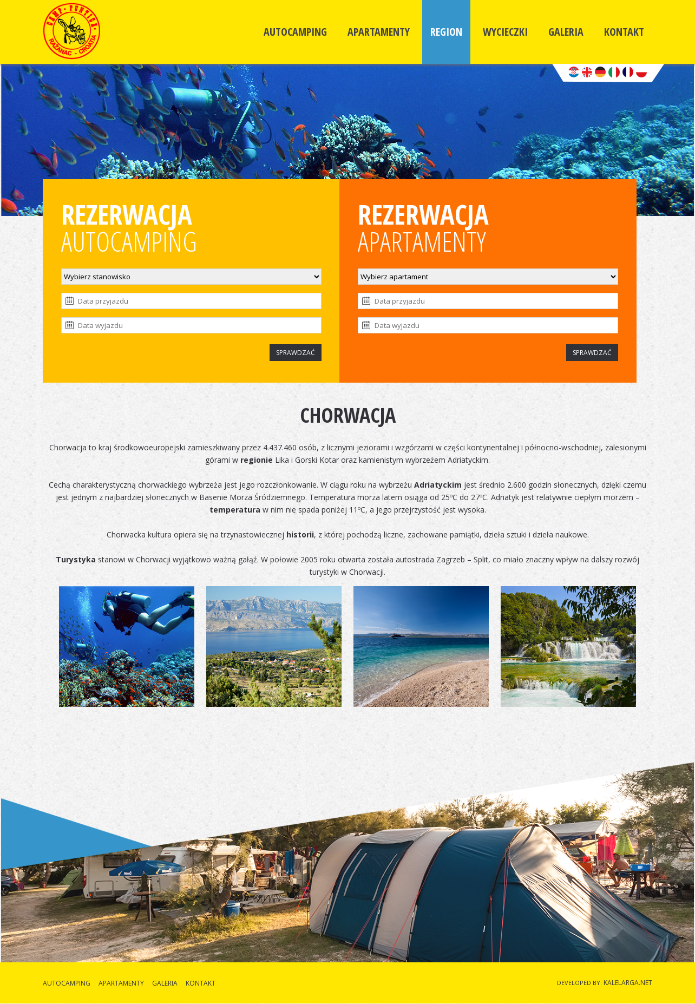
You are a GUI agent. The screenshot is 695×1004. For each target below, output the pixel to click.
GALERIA (565, 31)
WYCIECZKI (505, 31)
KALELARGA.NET (628, 982)
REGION (446, 31)
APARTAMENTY (379, 31)
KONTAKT (624, 31)
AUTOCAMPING (295, 31)
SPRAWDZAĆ (295, 352)
